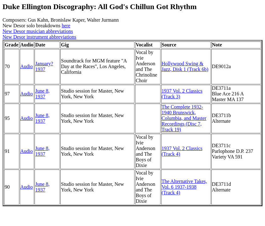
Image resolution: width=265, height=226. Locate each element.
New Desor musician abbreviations (38, 31)
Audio (26, 66)
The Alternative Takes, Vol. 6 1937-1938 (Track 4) (184, 187)
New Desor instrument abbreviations (39, 37)
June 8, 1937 (42, 93)
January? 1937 (44, 66)
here (66, 25)
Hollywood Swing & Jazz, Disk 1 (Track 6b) (185, 66)
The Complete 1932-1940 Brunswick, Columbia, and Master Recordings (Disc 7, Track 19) (184, 118)
